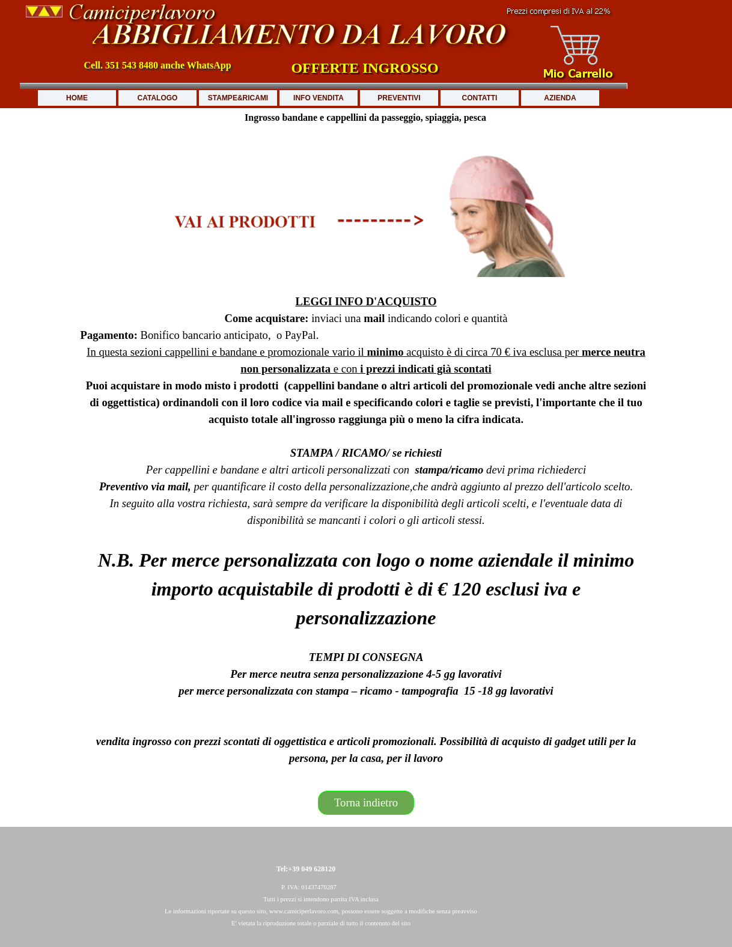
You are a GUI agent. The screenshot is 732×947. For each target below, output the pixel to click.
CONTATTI (480, 98)
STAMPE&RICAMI (238, 98)
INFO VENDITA (318, 98)
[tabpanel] (366, 453)
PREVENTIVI (398, 98)
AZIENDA (560, 98)
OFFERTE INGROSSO (364, 68)
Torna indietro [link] (366, 802)
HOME (77, 98)
